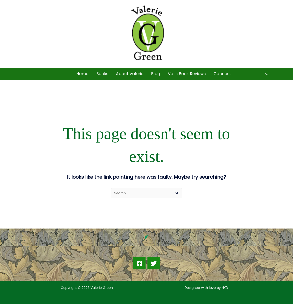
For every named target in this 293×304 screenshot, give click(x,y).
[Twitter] (153, 263)
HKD (224, 287)
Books (102, 73)
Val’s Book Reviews (187, 73)
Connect (223, 73)
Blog (155, 73)
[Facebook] (139, 263)
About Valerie (129, 73)
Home (81, 73)
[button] (266, 74)
